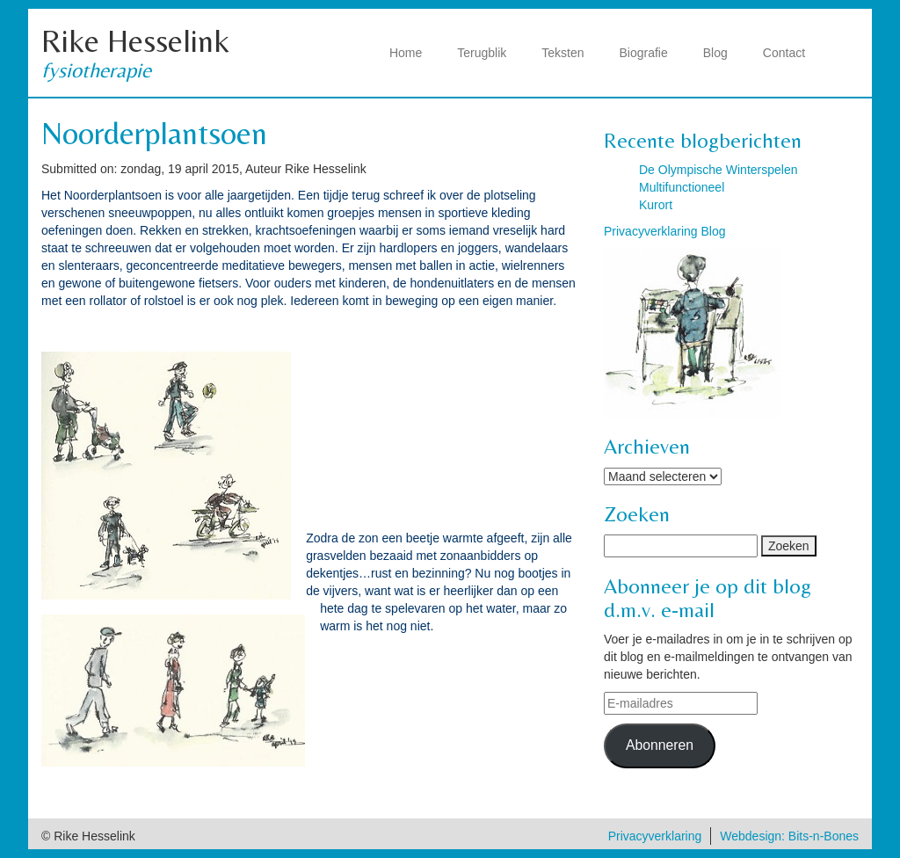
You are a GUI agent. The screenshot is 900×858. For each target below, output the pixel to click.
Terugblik (481, 53)
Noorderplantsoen (154, 133)
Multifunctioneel (681, 187)
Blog (715, 53)
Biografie (644, 53)
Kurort (655, 205)
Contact (784, 53)
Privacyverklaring (655, 836)
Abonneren (659, 745)
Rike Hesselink (135, 41)
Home (405, 53)
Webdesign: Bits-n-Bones (789, 836)
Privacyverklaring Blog (665, 231)
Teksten (562, 53)
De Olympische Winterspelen (718, 170)
